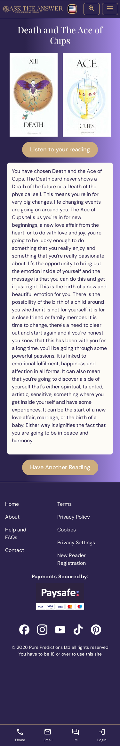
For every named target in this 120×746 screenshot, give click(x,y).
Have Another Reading (60, 467)
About (12, 516)
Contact (14, 550)
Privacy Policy (73, 516)
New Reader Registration (71, 559)
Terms (64, 504)
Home (12, 504)
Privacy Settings (76, 542)
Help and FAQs (15, 533)
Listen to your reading (60, 149)
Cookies (66, 529)
